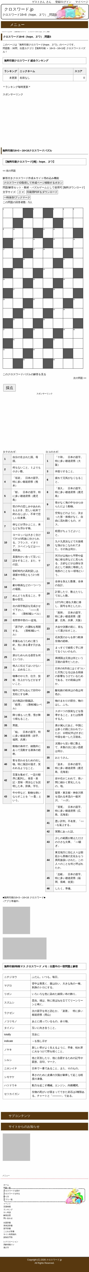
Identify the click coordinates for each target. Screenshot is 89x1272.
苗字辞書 (7, 1228)
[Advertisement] (44, 121)
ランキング (8, 1210)
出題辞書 (7, 1223)
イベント (7, 1204)
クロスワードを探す (11, 1191)
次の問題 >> (79, 378)
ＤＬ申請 (7, 1212)
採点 (9, 388)
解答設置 (7, 1215)
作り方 (6, 1197)
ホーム (6, 1185)
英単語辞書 (8, 1226)
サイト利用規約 (9, 1234)
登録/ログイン (63, 1)
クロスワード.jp (19, 9)
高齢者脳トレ (8, 1245)
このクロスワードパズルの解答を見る (24, 374)
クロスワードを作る (11, 1194)
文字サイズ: (10, 191)
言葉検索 (7, 1207)
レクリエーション (10, 1242)
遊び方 (6, 1247)
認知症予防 (8, 1237)
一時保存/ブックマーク (17, 197)
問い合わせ (8, 1218)
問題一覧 (7, 1188)
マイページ (81, 1)
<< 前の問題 (9, 170)
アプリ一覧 (8, 1199)
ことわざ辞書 (8, 1231)
